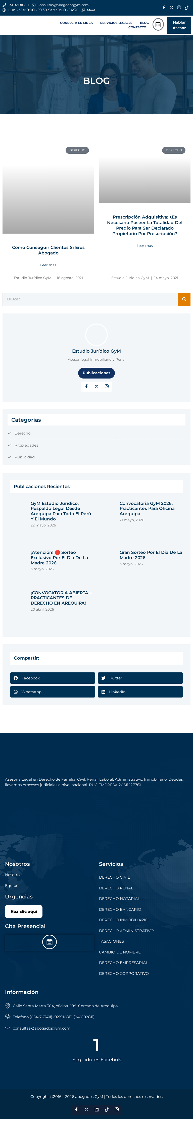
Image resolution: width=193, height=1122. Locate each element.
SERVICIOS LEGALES (116, 25)
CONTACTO (137, 29)
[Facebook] (164, 8)
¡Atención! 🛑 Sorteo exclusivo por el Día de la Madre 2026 (59, 560)
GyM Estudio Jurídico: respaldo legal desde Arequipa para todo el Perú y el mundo (61, 514)
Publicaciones (96, 375)
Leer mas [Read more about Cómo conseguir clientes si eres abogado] (48, 267)
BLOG (144, 25)
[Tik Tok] (186, 8)
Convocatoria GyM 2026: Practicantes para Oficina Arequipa (147, 511)
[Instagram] (179, 8)
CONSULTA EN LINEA (76, 25)
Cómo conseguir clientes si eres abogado (48, 252)
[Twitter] (171, 8)
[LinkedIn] (107, 389)
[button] (78, 25)
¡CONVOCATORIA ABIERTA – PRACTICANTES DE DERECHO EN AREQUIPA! (61, 600)
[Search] (184, 302)
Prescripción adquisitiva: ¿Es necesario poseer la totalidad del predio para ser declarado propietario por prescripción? (144, 228)
